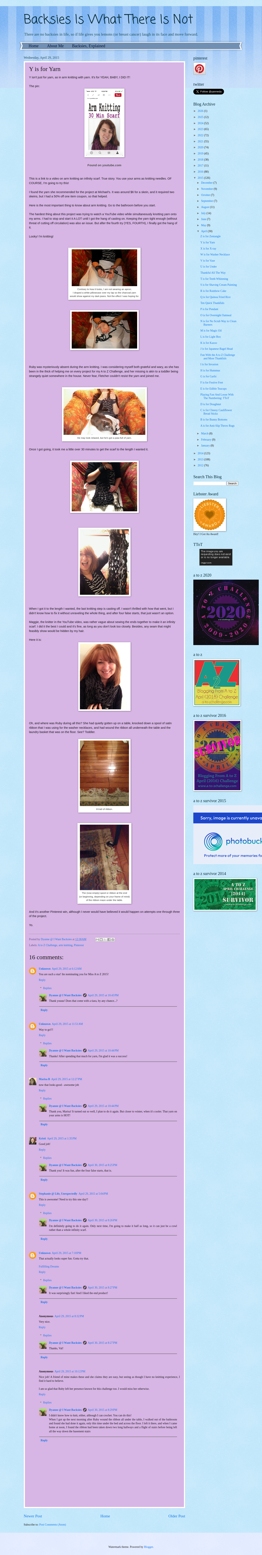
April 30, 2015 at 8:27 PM (102, 1287)
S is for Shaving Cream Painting (218, 284)
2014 (201, 453)
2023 (201, 129)
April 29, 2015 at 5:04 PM (93, 1193)
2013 (201, 459)
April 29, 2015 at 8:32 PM (69, 1316)
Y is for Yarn (207, 242)
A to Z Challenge (47, 945)
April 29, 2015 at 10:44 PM (103, 1050)
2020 (201, 147)
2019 (201, 153)
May (204, 225)
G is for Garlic (208, 376)
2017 (201, 165)
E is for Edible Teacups (213, 388)
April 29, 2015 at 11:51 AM (67, 1023)
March (205, 433)
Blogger (148, 1546)
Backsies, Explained (88, 46)
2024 (201, 123)
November (207, 188)
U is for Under (208, 266)
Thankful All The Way (213, 272)
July (203, 213)
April (204, 231)
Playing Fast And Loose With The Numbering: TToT (216, 396)
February (206, 439)
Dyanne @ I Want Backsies (65, 995)
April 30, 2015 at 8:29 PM (102, 1409)
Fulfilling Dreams (49, 1266)
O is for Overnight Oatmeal (215, 315)
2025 (201, 117)
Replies (47, 988)
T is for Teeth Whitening (214, 278)
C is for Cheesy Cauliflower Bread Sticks (216, 412)
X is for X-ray (208, 248)
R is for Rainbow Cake (213, 290)
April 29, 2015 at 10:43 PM (103, 995)
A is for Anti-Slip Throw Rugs (217, 425)
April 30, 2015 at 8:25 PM (102, 1165)
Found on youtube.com (104, 165)
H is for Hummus (210, 370)
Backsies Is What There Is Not (108, 20)
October (206, 195)
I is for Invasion (209, 364)
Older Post (176, 1516)
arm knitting (66, 945)
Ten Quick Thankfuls (212, 303)
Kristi (42, 1138)
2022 (201, 135)
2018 (201, 159)
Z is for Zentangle (210, 236)
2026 (201, 110)
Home (34, 46)
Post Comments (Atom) (52, 1524)
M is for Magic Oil (211, 330)
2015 (201, 177)
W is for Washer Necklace (215, 254)
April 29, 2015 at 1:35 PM (62, 1138)
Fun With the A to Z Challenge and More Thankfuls (217, 356)
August (205, 207)
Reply (42, 980)
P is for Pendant (209, 309)
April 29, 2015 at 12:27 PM (66, 1079)
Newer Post (33, 1516)
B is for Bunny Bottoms (213, 419)
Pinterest (79, 945)
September (207, 200)
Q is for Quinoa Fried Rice (215, 297)
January (205, 445)
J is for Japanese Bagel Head (216, 348)
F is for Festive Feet (211, 382)
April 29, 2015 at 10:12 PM (70, 1371)
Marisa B (44, 1079)
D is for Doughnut (210, 404)
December (207, 182)
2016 (201, 171)
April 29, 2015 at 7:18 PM (66, 1253)
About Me (55, 46)
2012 (201, 465)
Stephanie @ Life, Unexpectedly (58, 1193)
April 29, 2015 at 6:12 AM (67, 968)
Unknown (45, 968)
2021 (201, 141)
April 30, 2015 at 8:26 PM (102, 1220)
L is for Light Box (210, 336)
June (204, 219)
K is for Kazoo (208, 342)
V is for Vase (207, 260)
